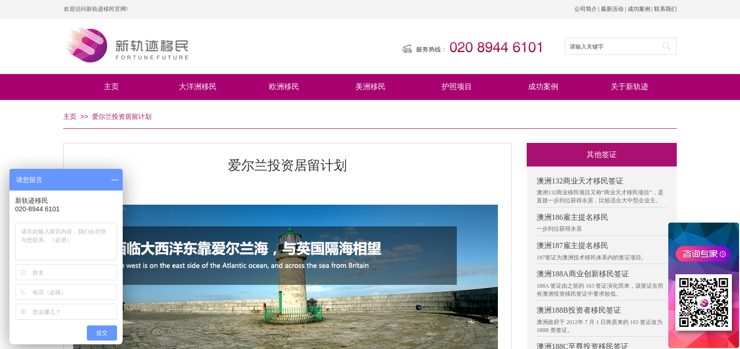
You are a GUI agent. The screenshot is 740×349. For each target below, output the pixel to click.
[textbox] (609, 46)
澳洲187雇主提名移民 (572, 245)
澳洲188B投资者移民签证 (579, 310)
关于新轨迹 (629, 87)
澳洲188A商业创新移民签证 (583, 274)
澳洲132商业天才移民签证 (580, 181)
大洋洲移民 (198, 87)
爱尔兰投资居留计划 (121, 116)
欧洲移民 (284, 87)
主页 (111, 87)
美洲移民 (370, 87)
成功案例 (543, 87)
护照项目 (457, 87)
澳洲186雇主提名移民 (572, 217)
